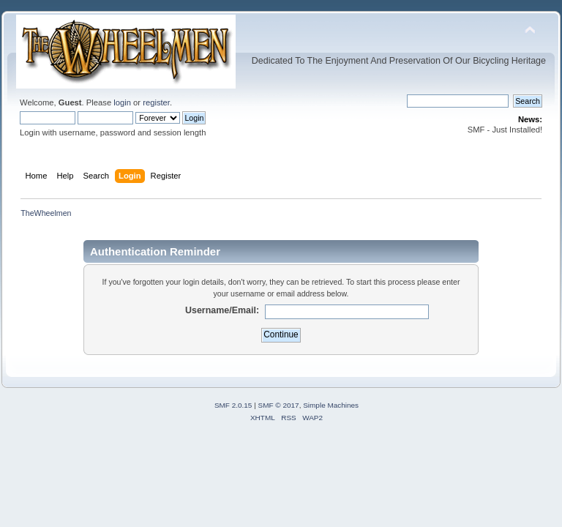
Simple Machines (331, 405)
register (156, 102)
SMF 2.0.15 (233, 405)
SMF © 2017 (278, 405)
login (122, 102)
